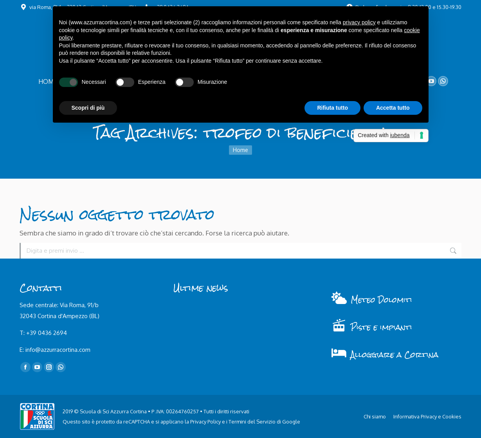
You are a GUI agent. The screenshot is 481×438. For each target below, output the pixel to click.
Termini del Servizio (252, 421)
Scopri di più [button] (88, 108)
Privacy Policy (205, 421)
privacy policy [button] (359, 22)
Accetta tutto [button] (393, 108)
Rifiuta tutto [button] (332, 108)
